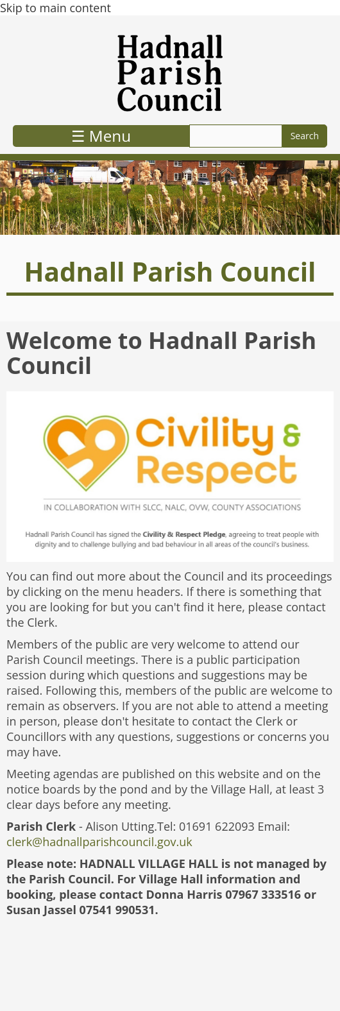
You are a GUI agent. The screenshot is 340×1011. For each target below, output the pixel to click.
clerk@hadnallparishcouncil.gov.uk (99, 841)
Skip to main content (55, 7)
